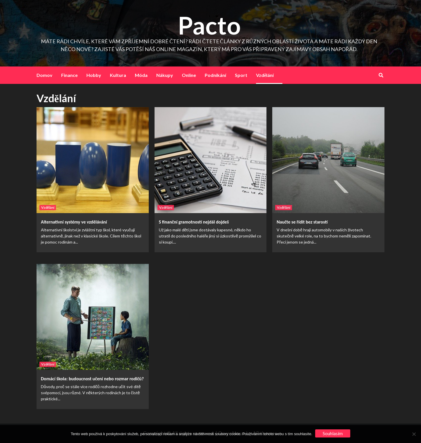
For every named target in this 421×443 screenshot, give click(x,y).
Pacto (209, 25)
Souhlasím (333, 433)
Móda (141, 75)
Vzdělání (265, 75)
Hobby (93, 75)
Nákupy (164, 75)
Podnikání (215, 75)
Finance (69, 75)
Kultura (118, 75)
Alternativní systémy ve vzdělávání (74, 222)
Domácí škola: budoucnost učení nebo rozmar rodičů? (92, 378)
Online (189, 75)
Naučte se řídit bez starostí (302, 222)
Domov (44, 75)
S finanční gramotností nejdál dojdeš (194, 222)
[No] (414, 434)
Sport (241, 75)
